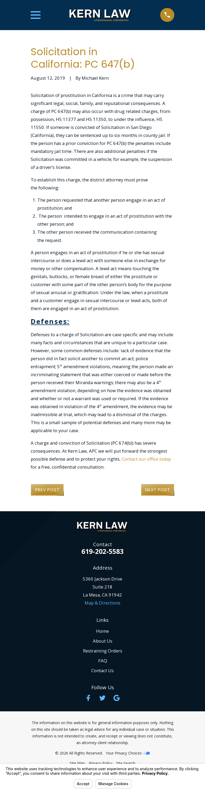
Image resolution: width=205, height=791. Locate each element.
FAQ (102, 661)
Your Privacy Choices (128, 753)
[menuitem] (77, 763)
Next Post (157, 489)
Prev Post (47, 489)
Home (102, 631)
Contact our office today (146, 459)
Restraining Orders (102, 651)
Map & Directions (102, 603)
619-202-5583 (102, 551)
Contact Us (102, 670)
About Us (102, 641)
